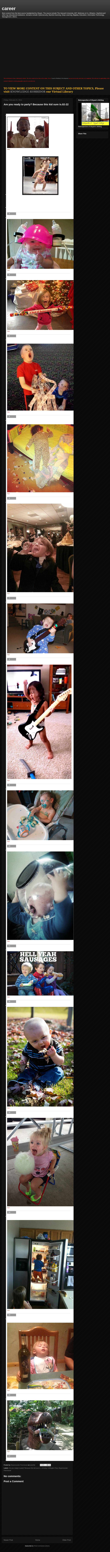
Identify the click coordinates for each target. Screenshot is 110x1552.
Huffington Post (53, 1468)
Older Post (66, 1540)
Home (37, 1540)
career (9, 8)
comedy (44, 1468)
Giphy (8, 149)
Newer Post (8, 1540)
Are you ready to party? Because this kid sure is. (25, 1468)
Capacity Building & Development (59, 78)
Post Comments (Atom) (42, 1546)
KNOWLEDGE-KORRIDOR (27, 91)
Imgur (8, 270)
